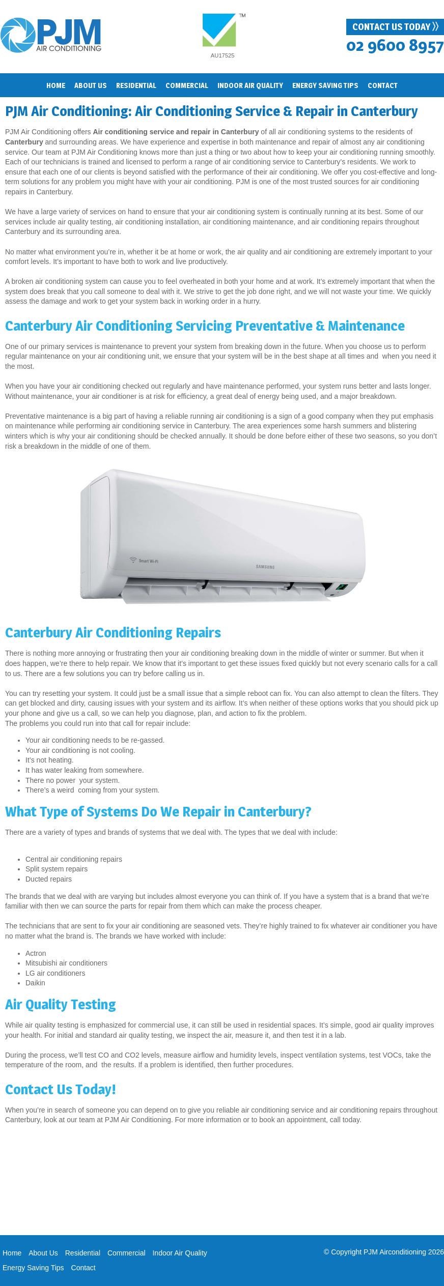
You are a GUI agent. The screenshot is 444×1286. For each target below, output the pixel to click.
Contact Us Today (395, 26)
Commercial (186, 85)
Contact (383, 85)
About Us (43, 1253)
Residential (82, 1253)
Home (55, 85)
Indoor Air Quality (179, 1253)
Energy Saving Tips (33, 1268)
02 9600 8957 (395, 45)
